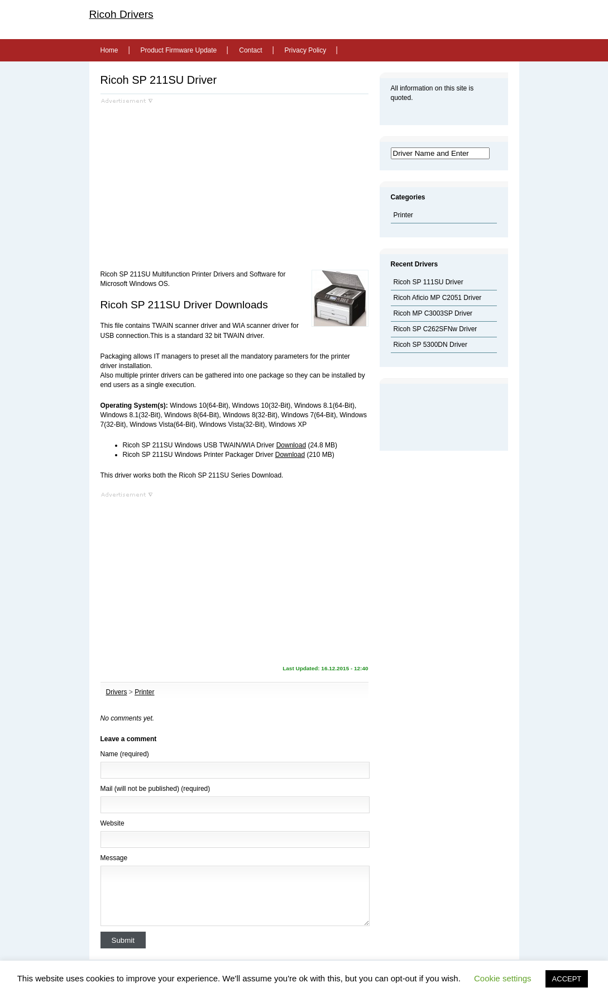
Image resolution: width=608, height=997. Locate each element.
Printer (144, 692)
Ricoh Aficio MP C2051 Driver (438, 298)
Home (109, 50)
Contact (250, 50)
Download (291, 445)
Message (114, 858)
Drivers (116, 692)
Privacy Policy (306, 50)
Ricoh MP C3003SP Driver (433, 313)
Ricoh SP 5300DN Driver (431, 345)
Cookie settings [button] (503, 978)
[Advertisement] (194, 182)
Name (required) (124, 754)
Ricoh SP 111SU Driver (428, 282)
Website (112, 823)
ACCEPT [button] (567, 979)
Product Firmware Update (179, 50)
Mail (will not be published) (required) (155, 789)
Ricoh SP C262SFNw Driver (435, 329)
